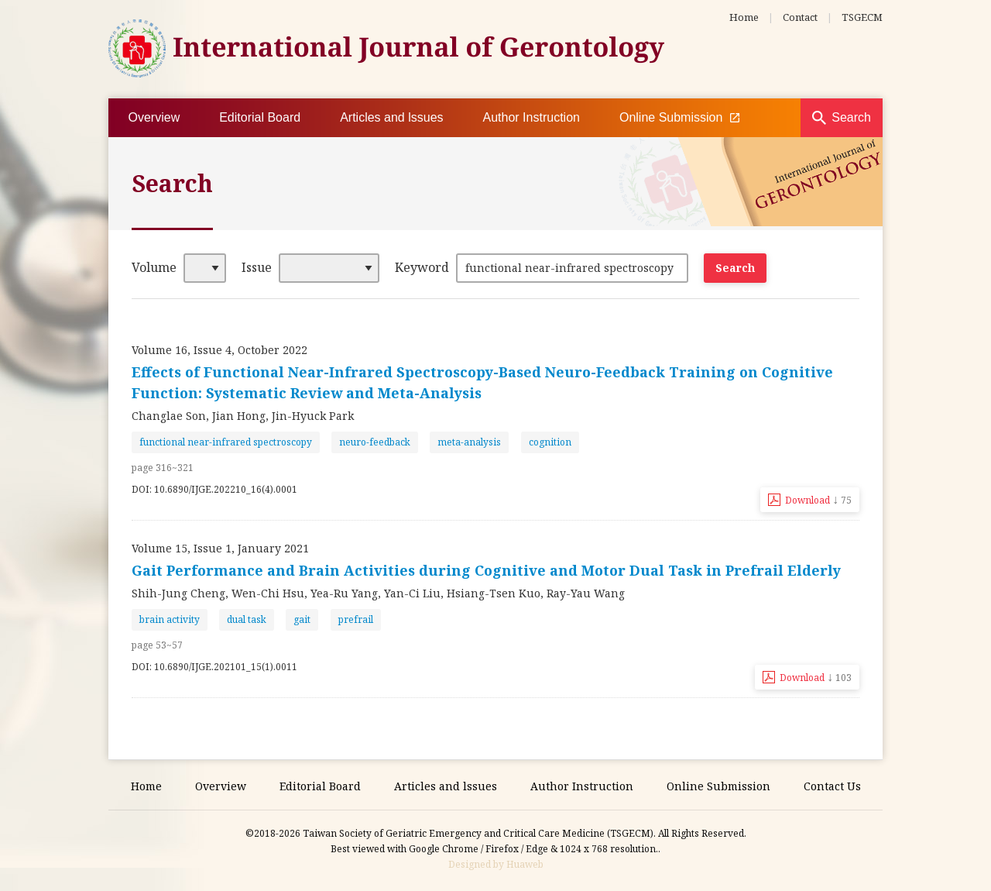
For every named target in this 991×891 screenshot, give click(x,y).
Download (818, 498)
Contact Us (832, 786)
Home (744, 17)
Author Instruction (531, 117)
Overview (154, 117)
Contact (800, 17)
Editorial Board (259, 117)
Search (851, 117)
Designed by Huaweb (496, 864)
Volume (154, 267)
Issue (257, 267)
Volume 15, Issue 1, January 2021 (220, 548)
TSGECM (862, 17)
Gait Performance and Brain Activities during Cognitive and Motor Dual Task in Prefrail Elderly (486, 570)
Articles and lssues (391, 117)
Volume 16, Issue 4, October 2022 (219, 349)
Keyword (422, 267)
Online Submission (679, 117)
